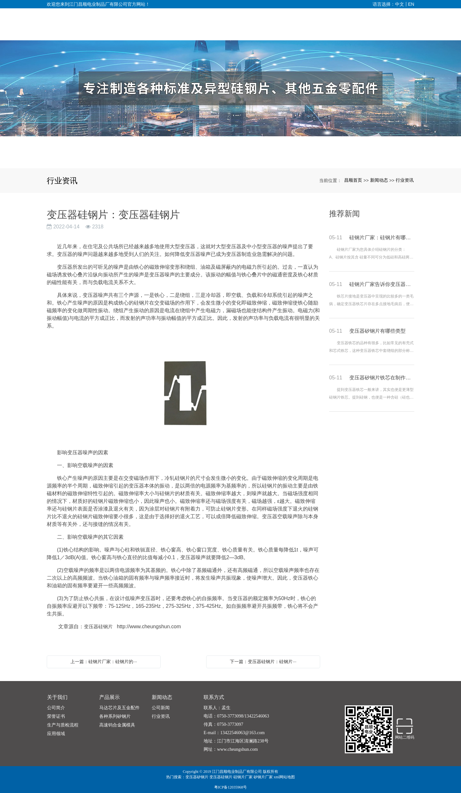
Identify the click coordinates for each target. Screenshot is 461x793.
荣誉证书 (56, 716)
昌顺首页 (353, 180)
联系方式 (214, 697)
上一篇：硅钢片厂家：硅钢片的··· (103, 661)
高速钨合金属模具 (117, 725)
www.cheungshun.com (237, 749)
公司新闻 (161, 707)
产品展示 (109, 697)
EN (411, 4)
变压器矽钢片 (196, 777)
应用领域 (56, 733)
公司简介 (56, 707)
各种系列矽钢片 (115, 716)
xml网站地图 (284, 777)
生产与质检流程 (62, 725)
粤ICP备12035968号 (230, 787)
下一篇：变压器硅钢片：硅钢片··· (263, 661)
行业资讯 (405, 180)
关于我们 (57, 697)
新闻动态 (379, 180)
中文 (399, 4)
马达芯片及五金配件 (119, 707)
